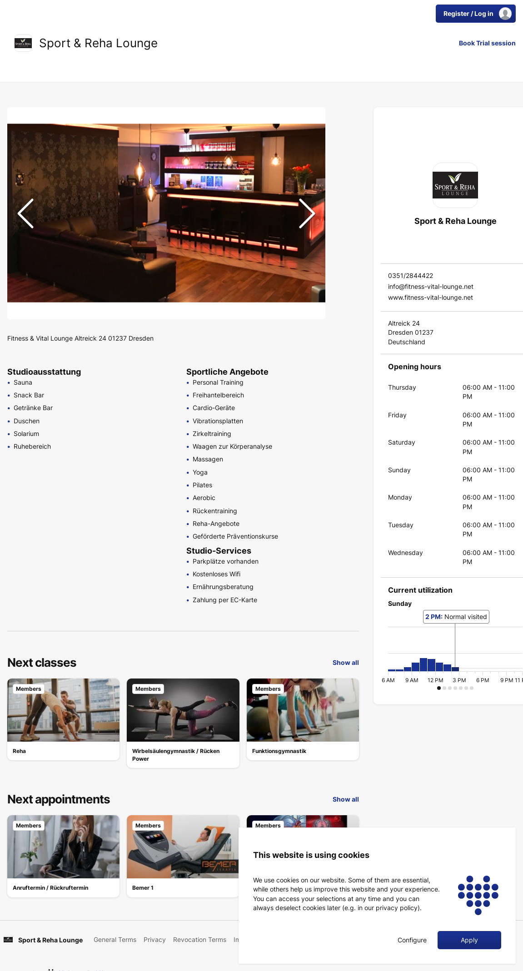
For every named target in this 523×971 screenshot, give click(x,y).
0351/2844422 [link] (410, 275)
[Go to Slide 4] (344, 182)
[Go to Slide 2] (344, 138)
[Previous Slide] (25, 213)
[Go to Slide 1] (344, 116)
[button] (166, 213)
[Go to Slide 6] (344, 225)
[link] (23, 43)
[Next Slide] (307, 213)
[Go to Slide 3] (344, 160)
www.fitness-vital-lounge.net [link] (430, 297)
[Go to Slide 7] (344, 247)
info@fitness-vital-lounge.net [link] (430, 286)
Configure (412, 940)
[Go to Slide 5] (344, 203)
